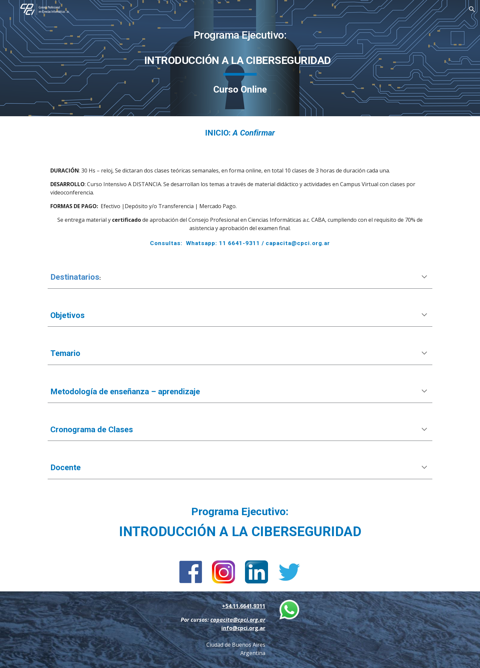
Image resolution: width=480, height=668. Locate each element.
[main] (240, 58)
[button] (472, 9)
